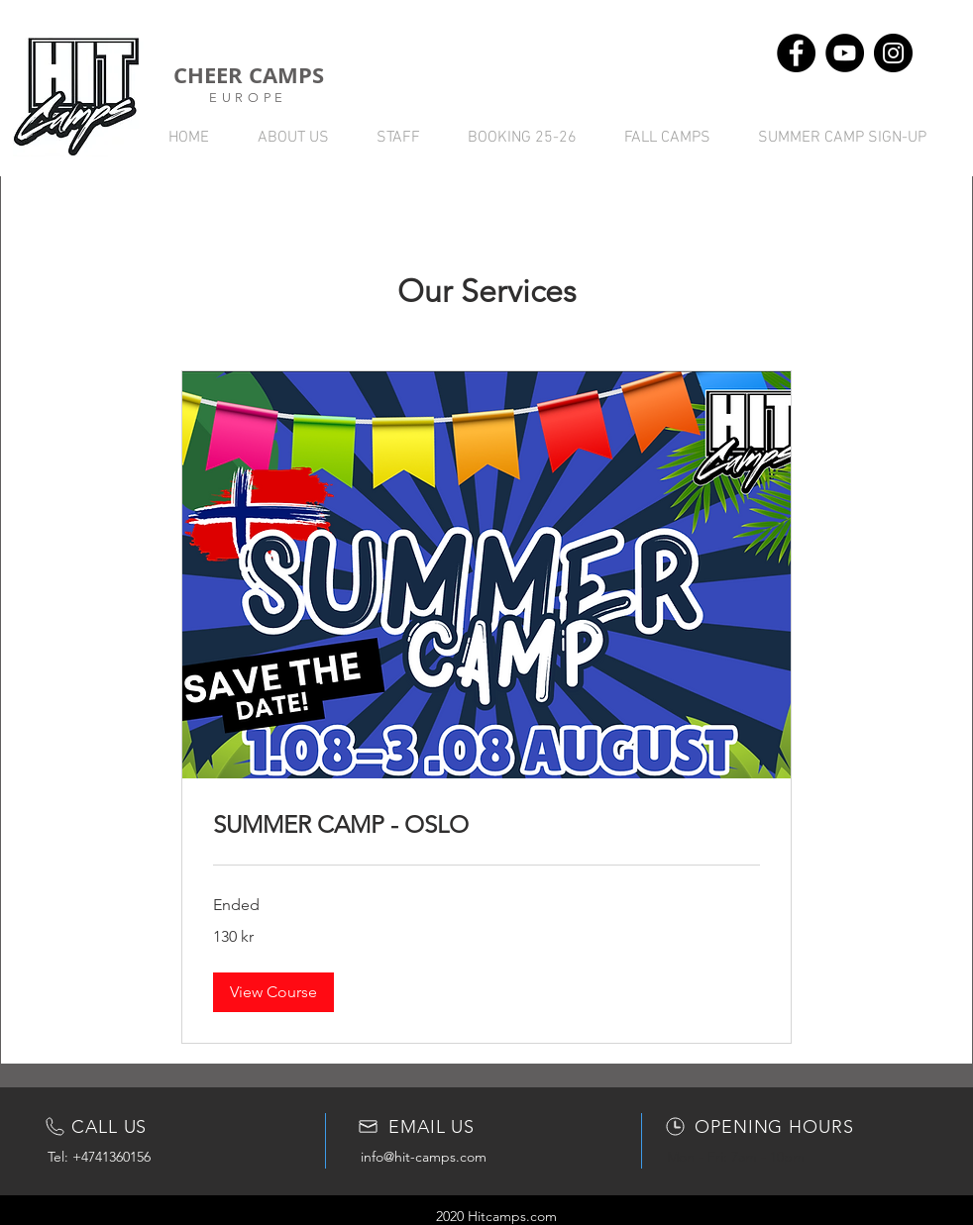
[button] (273, 992)
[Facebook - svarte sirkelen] (796, 53)
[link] (486, 825)
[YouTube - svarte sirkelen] (844, 53)
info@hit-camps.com (423, 1157)
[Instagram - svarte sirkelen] (893, 53)
